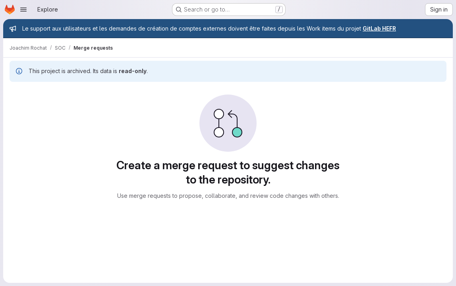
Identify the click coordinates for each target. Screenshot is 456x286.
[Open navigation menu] (23, 9)
